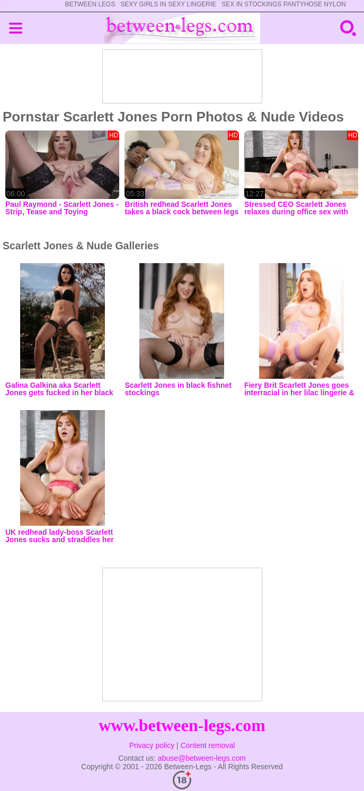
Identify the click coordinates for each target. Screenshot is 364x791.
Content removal (208, 745)
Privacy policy (152, 745)
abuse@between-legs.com (202, 758)
